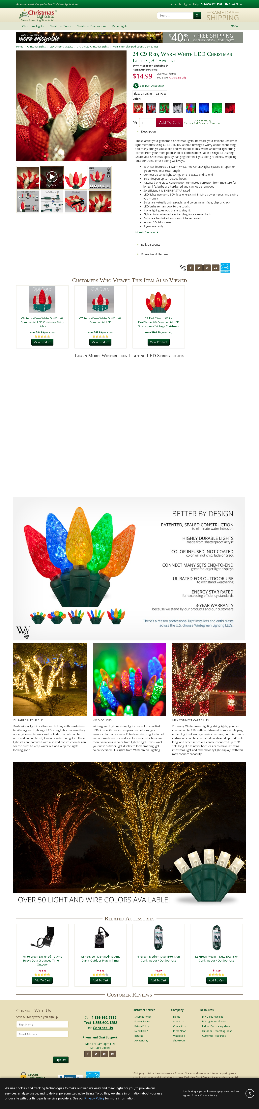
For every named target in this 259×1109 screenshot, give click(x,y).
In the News (179, 1031)
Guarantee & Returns (152, 254)
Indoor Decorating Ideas (216, 1026)
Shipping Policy (142, 1016)
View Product (42, 342)
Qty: (135, 122)
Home (19, 46)
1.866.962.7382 (104, 1017)
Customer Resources (214, 1035)
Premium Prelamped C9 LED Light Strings (135, 46)
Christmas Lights (36, 46)
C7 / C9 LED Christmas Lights (93, 46)
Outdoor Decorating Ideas (217, 1031)
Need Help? (141, 1031)
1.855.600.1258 (104, 1022)
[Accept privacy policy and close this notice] (249, 1093)
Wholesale (179, 1035)
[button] (116, 110)
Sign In (187, 4)
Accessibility (141, 1040)
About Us (175, 4)
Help (196, 4)
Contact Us (103, 1027)
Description (146, 131)
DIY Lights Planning (212, 1016)
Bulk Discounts (148, 244)
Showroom (179, 1040)
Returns (138, 1035)
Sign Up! (61, 1060)
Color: (136, 99)
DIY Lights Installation (214, 1021)
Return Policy (141, 1026)
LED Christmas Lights (61, 46)
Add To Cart (169, 122)
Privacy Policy (142, 1021)
